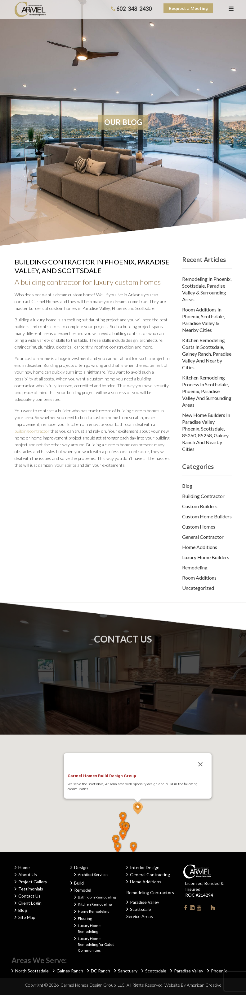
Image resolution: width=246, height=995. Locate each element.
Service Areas (139, 916)
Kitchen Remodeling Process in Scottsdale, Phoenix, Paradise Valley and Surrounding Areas (206, 391)
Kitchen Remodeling (95, 904)
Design (81, 867)
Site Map (26, 917)
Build (79, 883)
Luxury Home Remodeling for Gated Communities (96, 944)
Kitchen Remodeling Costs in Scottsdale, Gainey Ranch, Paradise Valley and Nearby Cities (206, 353)
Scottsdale (140, 909)
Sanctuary (127, 970)
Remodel (82, 890)
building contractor (32, 431)
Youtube (199, 909)
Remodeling (195, 567)
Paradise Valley (144, 902)
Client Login (30, 903)
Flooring (85, 918)
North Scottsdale (32, 970)
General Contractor (203, 537)
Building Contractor (203, 496)
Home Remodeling (93, 911)
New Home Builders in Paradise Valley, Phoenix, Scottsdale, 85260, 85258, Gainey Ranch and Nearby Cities (206, 432)
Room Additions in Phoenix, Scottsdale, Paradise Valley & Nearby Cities (203, 320)
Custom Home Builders (207, 516)
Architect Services (93, 874)
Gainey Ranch (69, 970)
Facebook (185, 909)
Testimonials (30, 888)
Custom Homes (198, 527)
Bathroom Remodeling (97, 897)
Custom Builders (199, 506)
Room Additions (199, 578)
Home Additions (199, 547)
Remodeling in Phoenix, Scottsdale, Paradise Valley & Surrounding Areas (206, 289)
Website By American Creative (192, 985)
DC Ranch (100, 970)
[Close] (200, 764)
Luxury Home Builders (205, 557)
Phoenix (219, 970)
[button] (138, 808)
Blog (187, 486)
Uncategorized (198, 588)
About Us (27, 874)
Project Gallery (32, 881)
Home (24, 867)
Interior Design (144, 867)
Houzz (212, 909)
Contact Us (29, 896)
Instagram (206, 907)
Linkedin (192, 909)
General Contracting (150, 874)
